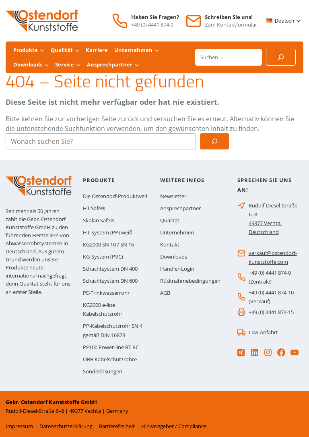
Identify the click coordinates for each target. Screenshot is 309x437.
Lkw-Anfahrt (263, 332)
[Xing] (241, 352)
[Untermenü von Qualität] (77, 50)
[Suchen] (281, 57)
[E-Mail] (193, 21)
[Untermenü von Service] (78, 64)
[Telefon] (120, 21)
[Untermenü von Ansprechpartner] (136, 64)
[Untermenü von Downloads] (46, 64)
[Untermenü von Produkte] (42, 50)
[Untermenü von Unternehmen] (156, 50)
